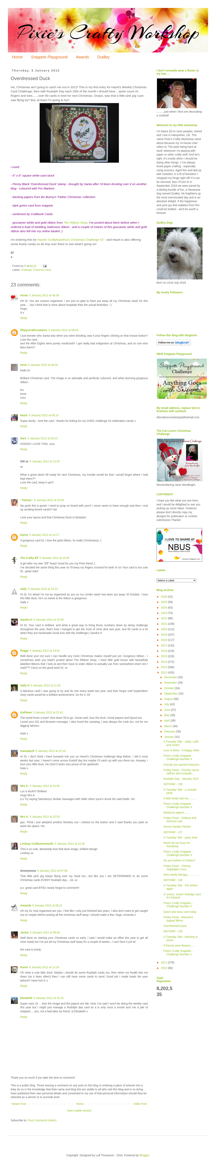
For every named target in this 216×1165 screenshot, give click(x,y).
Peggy (24, 650)
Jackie (24, 932)
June (167, 709)
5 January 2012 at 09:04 (43, 364)
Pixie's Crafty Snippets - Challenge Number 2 (178, 904)
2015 (164, 656)
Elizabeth (26, 998)
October (169, 688)
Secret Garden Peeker (177, 826)
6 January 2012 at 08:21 (47, 905)
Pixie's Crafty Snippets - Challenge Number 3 (178, 853)
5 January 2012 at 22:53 (45, 816)
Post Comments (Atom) (42, 1120)
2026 (164, 596)
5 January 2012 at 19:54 (45, 650)
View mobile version (79, 1110)
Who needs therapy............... (181, 874)
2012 (164, 672)
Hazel (24, 415)
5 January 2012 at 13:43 (45, 461)
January (169, 736)
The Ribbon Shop (75, 222)
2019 (164, 634)
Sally (23, 588)
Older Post (140, 1103)
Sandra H (26, 619)
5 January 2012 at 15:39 (48, 619)
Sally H (25, 685)
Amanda (25, 905)
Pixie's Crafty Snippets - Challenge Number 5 (178, 757)
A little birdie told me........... (180, 798)
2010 (164, 968)
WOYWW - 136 (173, 880)
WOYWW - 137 (173, 832)
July (167, 704)
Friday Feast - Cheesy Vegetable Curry (177, 867)
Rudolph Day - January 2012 (181, 778)
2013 (164, 667)
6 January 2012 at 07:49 (52, 870)
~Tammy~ (26, 500)
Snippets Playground (49, 57)
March (168, 726)
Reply (23, 318)
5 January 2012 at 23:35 (70, 843)
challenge (26, 270)
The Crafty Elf (29, 557)
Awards (82, 57)
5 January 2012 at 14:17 (44, 534)
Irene (23, 364)
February (170, 731)
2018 (164, 639)
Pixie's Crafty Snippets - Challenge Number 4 (178, 805)
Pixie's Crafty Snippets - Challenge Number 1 (178, 952)
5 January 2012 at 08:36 (44, 295)
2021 (164, 623)
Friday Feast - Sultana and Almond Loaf (179, 819)
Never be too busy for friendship (176, 844)
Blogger (144, 1155)
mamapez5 (27, 751)
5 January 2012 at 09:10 (44, 415)
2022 (164, 618)
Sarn (23, 438)
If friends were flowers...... (179, 945)
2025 (164, 602)
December (171, 677)
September (171, 693)
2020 (164, 629)
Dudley (103, 57)
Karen (24, 534)
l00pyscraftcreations (33, 330)
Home (17, 57)
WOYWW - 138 (173, 784)
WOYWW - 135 (173, 931)
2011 (164, 962)
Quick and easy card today (179, 911)
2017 (164, 645)
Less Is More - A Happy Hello (181, 750)
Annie (24, 295)
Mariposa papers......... (177, 812)
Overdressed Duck (174, 925)
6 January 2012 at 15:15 (48, 998)
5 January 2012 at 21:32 (46, 685)
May (167, 715)
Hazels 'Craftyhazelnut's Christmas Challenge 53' (71, 239)
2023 (164, 612)
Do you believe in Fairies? (179, 860)
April (167, 720)
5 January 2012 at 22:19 (51, 751)
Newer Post (19, 1103)
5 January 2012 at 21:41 (48, 712)
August (168, 698)
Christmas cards (42, 270)
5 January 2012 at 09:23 (42, 438)
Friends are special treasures (181, 764)
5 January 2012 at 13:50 (49, 500)
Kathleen (26, 712)
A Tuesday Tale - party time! (180, 837)
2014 (164, 661)
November (171, 682)
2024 (164, 607)
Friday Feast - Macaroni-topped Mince (178, 919)
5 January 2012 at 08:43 (63, 330)
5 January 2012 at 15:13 (43, 588)
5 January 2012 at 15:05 (54, 557)
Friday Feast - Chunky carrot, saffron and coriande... (181, 771)
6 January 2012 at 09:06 (45, 932)
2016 (164, 650)
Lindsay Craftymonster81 (37, 843)
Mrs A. (24, 785)
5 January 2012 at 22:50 (45, 785)
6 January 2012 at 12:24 (44, 967)
